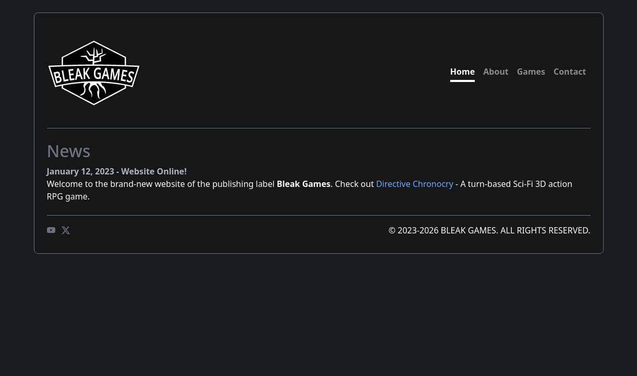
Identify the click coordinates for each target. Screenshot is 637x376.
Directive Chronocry (414, 184)
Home (462, 71)
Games (531, 71)
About (496, 71)
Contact (570, 71)
